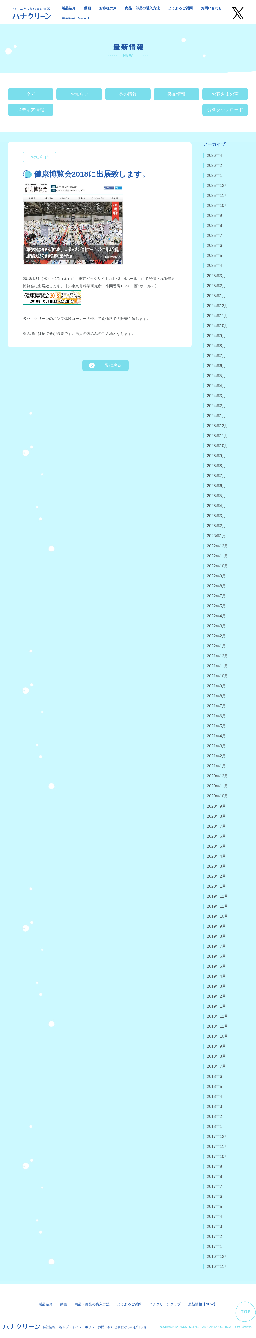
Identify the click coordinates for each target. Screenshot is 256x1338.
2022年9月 (216, 576)
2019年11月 (217, 906)
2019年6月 (216, 956)
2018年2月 (216, 1116)
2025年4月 (216, 265)
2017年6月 (216, 1196)
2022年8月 (216, 586)
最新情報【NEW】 (76, 19)
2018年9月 (216, 1046)
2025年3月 (216, 276)
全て (30, 94)
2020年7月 (216, 826)
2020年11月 (217, 786)
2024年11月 (217, 316)
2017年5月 (216, 1206)
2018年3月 (216, 1106)
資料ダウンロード (225, 109)
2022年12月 (217, 546)
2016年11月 (217, 1266)
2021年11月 (217, 666)
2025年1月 (216, 296)
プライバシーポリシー (82, 1327)
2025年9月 (216, 215)
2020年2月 (216, 876)
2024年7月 (216, 356)
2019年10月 (217, 916)
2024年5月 (216, 376)
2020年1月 (216, 886)
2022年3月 (216, 626)
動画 (87, 8)
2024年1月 (216, 416)
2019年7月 (216, 946)
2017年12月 (217, 1136)
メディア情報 (30, 109)
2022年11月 (217, 556)
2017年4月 (216, 1216)
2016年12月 (217, 1256)
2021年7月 (216, 706)
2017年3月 (216, 1226)
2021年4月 (216, 736)
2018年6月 (216, 1076)
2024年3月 (216, 396)
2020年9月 (216, 806)
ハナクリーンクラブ (165, 1304)
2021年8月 (216, 696)
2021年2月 (216, 756)
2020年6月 (216, 836)
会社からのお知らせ (132, 1327)
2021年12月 (217, 656)
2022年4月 (216, 616)
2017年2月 (216, 1236)
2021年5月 (216, 726)
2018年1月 (216, 1126)
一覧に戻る (111, 365)
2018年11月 (217, 1026)
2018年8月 (216, 1056)
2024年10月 (217, 326)
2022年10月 (217, 566)
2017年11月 (217, 1146)
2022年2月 (216, 636)
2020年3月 (216, 866)
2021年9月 (216, 686)
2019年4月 (216, 976)
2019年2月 (216, 996)
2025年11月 (217, 195)
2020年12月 (217, 776)
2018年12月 (217, 1016)
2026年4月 (216, 155)
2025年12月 (217, 185)
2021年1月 (216, 766)
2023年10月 (217, 446)
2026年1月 (216, 175)
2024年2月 (216, 406)
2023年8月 (216, 466)
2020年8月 (216, 816)
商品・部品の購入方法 (142, 8)
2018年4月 (216, 1096)
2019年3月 (216, 986)
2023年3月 (216, 516)
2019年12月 (217, 896)
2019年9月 (216, 926)
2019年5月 (216, 966)
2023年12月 (217, 426)
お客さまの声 (225, 94)
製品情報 (177, 94)
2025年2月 (216, 286)
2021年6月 (216, 716)
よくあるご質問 (180, 8)
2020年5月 (216, 846)
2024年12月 (217, 306)
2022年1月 (216, 646)
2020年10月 (217, 796)
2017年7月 (216, 1186)
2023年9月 (216, 456)
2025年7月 (216, 235)
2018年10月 (217, 1036)
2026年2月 (216, 165)
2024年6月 (216, 366)
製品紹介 (69, 8)
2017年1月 (216, 1246)
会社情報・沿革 (54, 1327)
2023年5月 (216, 496)
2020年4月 (216, 856)
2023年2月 (216, 526)
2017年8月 (216, 1176)
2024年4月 (216, 386)
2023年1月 (216, 536)
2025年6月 (216, 245)
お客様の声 (108, 8)
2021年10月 (217, 676)
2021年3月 (216, 746)
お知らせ (79, 94)
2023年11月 (217, 436)
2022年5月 (216, 606)
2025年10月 (217, 205)
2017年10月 (217, 1156)
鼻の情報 (128, 94)
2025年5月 (216, 255)
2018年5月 (216, 1086)
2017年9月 (216, 1166)
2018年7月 (216, 1066)
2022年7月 (216, 596)
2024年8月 (216, 346)
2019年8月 (216, 936)
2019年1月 (216, 1006)
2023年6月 (216, 486)
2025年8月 (216, 225)
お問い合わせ (211, 8)
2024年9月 (216, 336)
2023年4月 (216, 506)
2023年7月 (216, 476)
